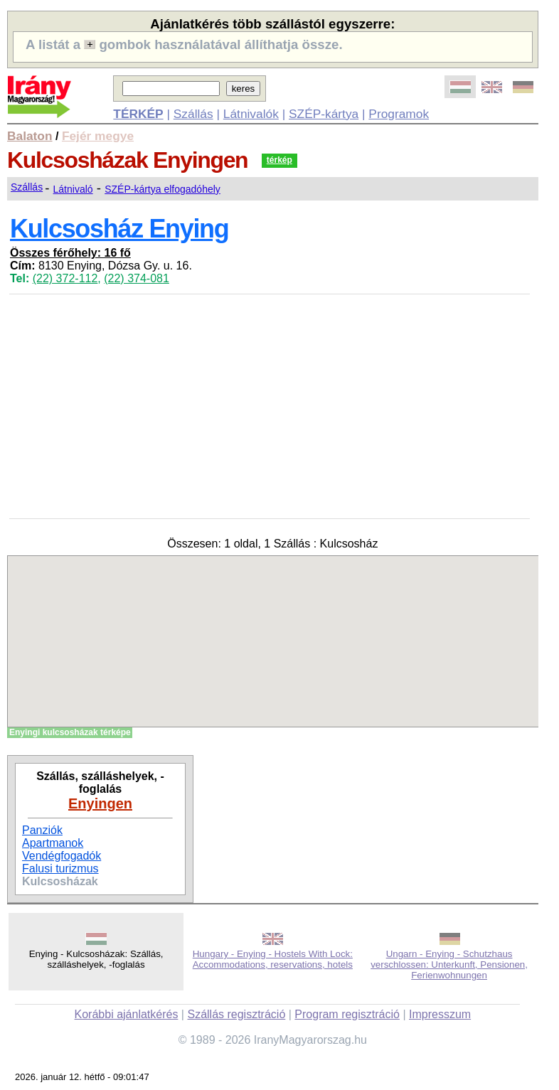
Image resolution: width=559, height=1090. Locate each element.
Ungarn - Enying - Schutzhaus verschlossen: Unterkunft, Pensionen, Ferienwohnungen (449, 965)
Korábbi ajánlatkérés (127, 1014)
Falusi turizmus (60, 868)
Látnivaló (73, 189)
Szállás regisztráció (236, 1014)
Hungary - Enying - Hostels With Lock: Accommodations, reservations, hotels (273, 959)
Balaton (30, 136)
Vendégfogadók (61, 856)
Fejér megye (98, 136)
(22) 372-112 (65, 278)
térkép (279, 160)
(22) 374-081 (136, 278)
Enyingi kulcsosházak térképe (70, 732)
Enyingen (100, 803)
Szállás (193, 114)
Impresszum (440, 1014)
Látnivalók (251, 114)
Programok (398, 114)
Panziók (42, 830)
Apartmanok (52, 843)
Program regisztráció (347, 1014)
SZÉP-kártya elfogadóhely (162, 189)
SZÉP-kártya (323, 114)
